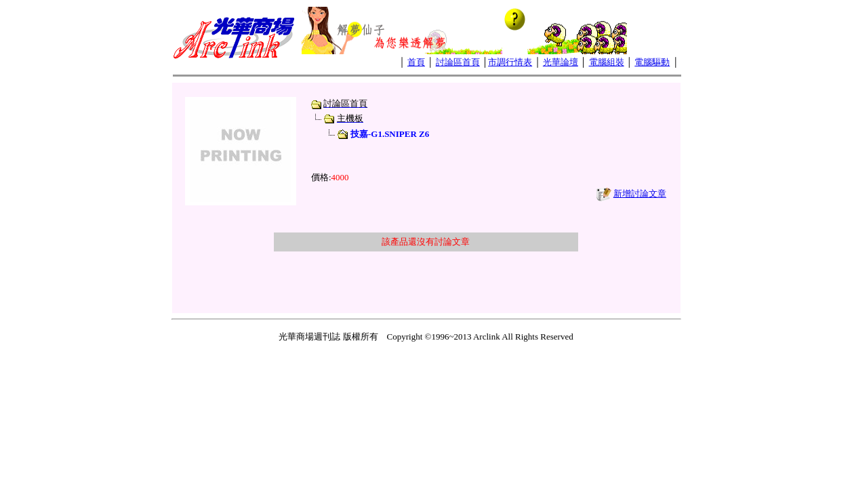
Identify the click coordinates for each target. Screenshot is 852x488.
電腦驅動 (652, 62)
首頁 (416, 62)
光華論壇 (560, 62)
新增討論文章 (639, 193)
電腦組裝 (606, 62)
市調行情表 (510, 62)
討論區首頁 (458, 62)
